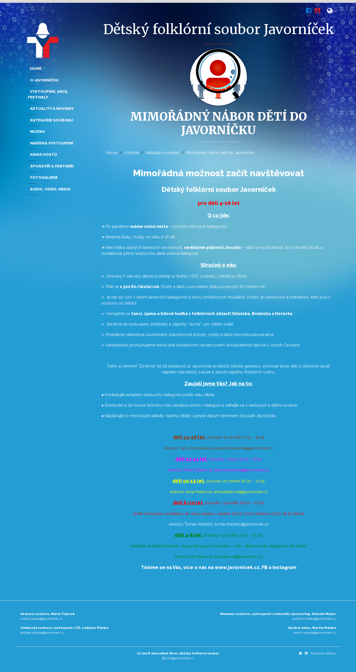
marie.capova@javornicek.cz (41, 619)
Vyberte (131, 152)
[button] (331, 12)
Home (111, 152)
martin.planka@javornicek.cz (314, 633)
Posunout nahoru (323, 653)
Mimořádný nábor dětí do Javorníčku (220, 152)
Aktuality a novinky (163, 152)
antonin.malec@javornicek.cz (314, 619)
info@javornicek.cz (180, 658)
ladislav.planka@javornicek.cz (42, 633)
